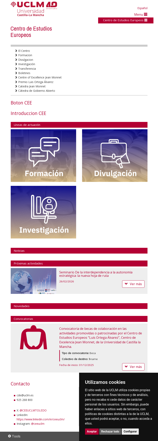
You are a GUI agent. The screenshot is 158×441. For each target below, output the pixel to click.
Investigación (25, 64)
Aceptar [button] (92, 431)
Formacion (23, 55)
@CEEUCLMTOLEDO (33, 410)
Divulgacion (24, 60)
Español (142, 8)
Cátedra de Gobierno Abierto (35, 91)
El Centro (22, 51)
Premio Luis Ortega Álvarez (34, 82)
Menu (140, 14)
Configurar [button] (130, 431)
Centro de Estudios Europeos (125, 20)
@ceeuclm (37, 424)
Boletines (22, 73)
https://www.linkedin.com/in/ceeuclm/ (41, 419)
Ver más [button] (133, 284)
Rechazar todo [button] (110, 431)
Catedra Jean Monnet (30, 86)
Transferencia (25, 68)
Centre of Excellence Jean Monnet (38, 77)
